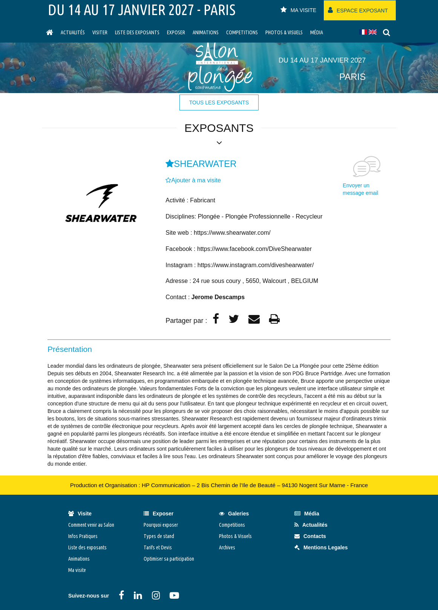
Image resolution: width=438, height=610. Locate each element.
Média (316, 32)
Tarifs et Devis (158, 547)
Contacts (310, 536)
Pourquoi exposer (161, 525)
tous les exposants (219, 102)
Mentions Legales (321, 547)
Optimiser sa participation (169, 559)
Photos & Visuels (284, 32)
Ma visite (77, 570)
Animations (206, 32)
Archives (227, 547)
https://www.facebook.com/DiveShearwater (254, 249)
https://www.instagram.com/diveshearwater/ (256, 265)
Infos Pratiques (83, 536)
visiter (99, 32)
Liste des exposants (137, 32)
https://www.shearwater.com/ (232, 232)
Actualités (73, 32)
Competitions (242, 32)
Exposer (176, 32)
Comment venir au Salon (91, 525)
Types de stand (159, 536)
